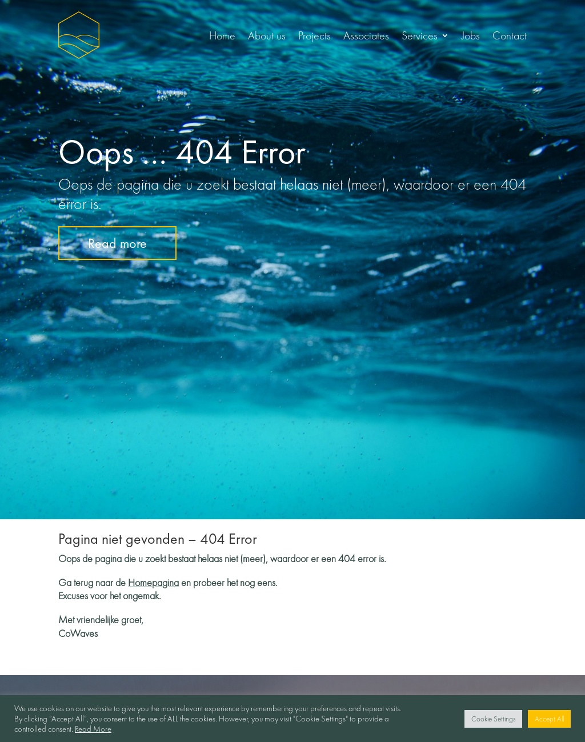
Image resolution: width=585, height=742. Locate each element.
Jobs (471, 35)
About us (267, 35)
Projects (314, 35)
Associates (366, 35)
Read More (93, 729)
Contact (509, 35)
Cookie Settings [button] (493, 719)
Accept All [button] (549, 719)
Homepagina (153, 582)
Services (420, 35)
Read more (117, 243)
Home (222, 35)
